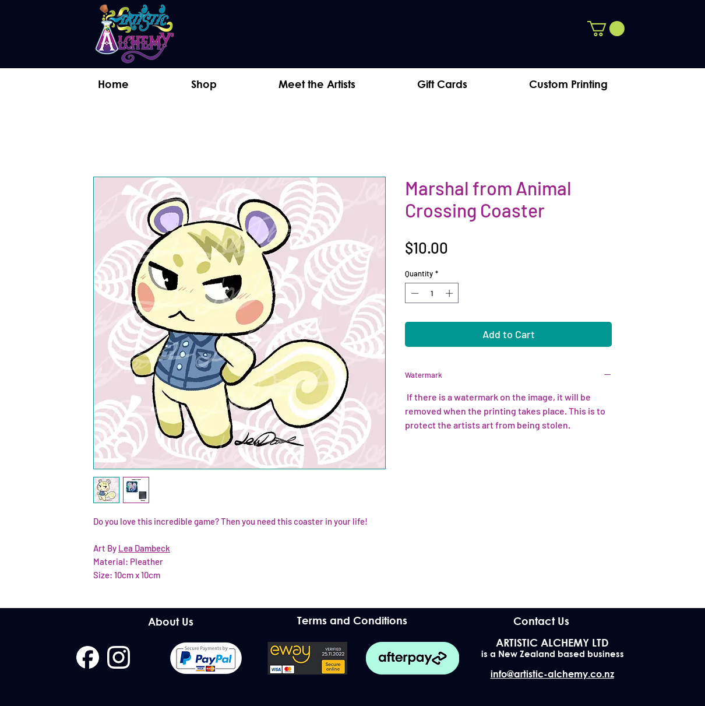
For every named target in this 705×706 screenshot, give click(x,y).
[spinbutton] (432, 293)
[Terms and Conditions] (352, 621)
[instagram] (118, 657)
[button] (606, 28)
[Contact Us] (540, 621)
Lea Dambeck (144, 548)
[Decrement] (414, 293)
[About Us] (170, 621)
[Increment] (450, 293)
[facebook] (87, 657)
